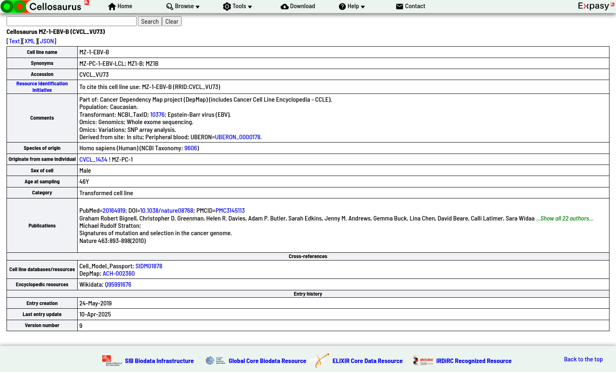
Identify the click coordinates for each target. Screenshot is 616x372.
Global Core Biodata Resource (267, 360)
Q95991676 (118, 284)
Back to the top (583, 359)
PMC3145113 (230, 210)
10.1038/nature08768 (166, 210)
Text (14, 41)
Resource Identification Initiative (42, 86)
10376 (157, 114)
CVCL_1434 (93, 159)
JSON (47, 41)
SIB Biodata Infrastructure (159, 360)
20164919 (114, 210)
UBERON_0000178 (237, 136)
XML (30, 41)
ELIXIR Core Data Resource (368, 360)
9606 (190, 147)
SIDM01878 (148, 266)
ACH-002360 (119, 273)
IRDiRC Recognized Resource (474, 360)
